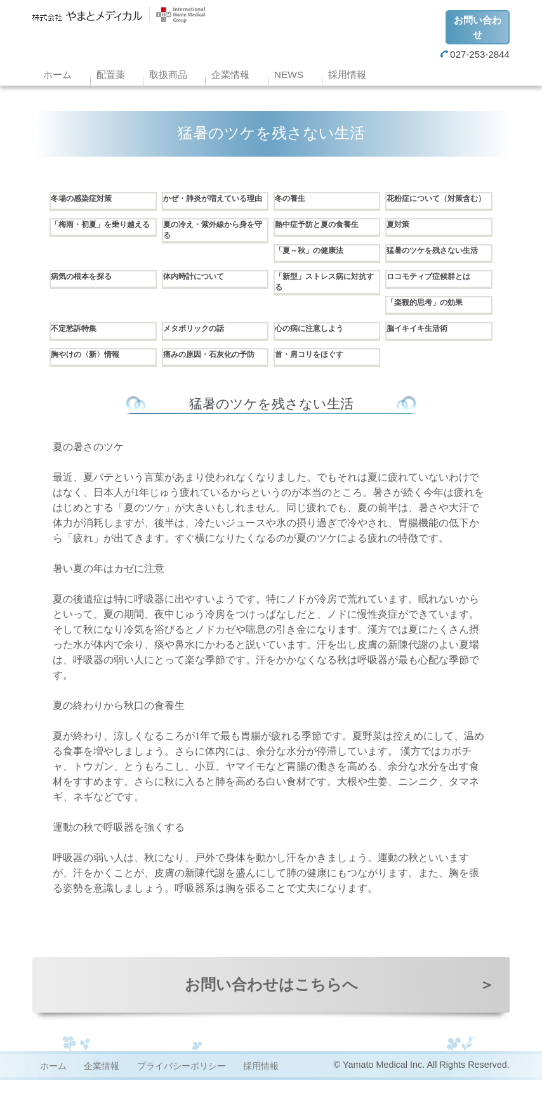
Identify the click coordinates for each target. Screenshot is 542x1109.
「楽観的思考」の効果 (431, 322)
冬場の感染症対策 (86, 199)
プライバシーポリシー (181, 1095)
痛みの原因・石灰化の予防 (212, 380)
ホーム (57, 74)
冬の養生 (292, 199)
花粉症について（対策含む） (435, 205)
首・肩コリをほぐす (315, 374)
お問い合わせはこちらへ (339, 1013)
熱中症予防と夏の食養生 (324, 235)
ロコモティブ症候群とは (435, 296)
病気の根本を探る (86, 296)
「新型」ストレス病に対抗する (324, 302)
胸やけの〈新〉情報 (91, 374)
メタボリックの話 (198, 348)
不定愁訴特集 (77, 348)
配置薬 (110, 74)
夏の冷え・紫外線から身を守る (212, 241)
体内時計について (198, 296)
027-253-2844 (474, 54)
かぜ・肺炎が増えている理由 (212, 205)
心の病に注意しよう (315, 348)
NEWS (288, 74)
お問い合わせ (477, 27)
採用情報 (347, 74)
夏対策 (400, 235)
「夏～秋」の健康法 (315, 261)
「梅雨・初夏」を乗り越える (100, 241)
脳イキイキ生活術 (422, 348)
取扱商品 (168, 74)
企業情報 (230, 74)
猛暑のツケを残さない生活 (435, 267)
